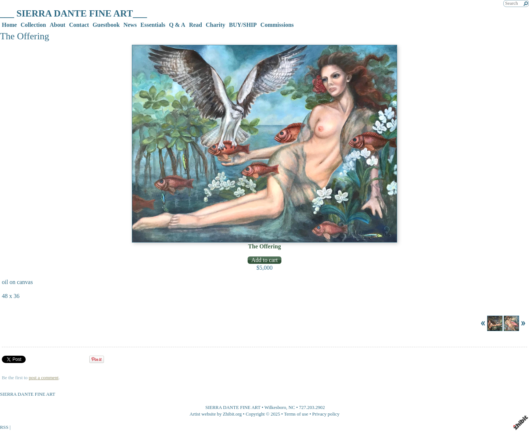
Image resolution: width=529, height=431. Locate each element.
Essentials (152, 25)
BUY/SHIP (243, 25)
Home (9, 25)
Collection (33, 25)
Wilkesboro (275, 407)
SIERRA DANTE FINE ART (232, 407)
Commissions (277, 25)
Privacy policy (325, 414)
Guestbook (106, 25)
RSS (4, 427)
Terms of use (296, 414)
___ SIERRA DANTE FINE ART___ (73, 13)
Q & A (177, 25)
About (57, 25)
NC (291, 407)
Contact (79, 25)
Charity (215, 25)
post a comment (43, 377)
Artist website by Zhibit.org (216, 414)
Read (195, 25)
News (130, 25)
